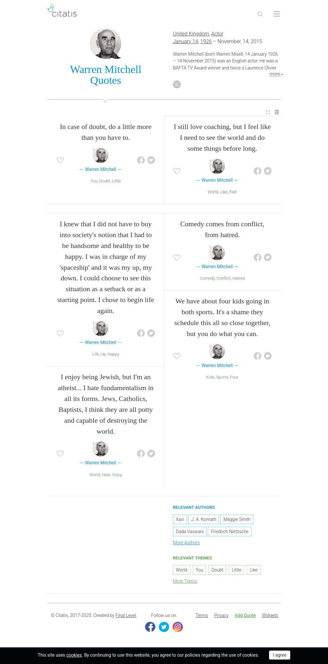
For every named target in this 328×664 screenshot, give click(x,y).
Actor (217, 34)
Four (234, 377)
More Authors (186, 542)
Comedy (207, 278)
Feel (233, 191)
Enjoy (117, 474)
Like (223, 191)
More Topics (185, 581)
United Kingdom (191, 34)
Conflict (224, 278)
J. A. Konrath (203, 519)
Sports (222, 377)
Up (103, 354)
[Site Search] (260, 14)
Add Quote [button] (245, 615)
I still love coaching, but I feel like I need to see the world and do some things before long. (222, 137)
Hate (106, 474)
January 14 (185, 41)
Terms (201, 615)
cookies (74, 655)
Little (116, 181)
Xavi (180, 519)
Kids (210, 377)
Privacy (221, 615)
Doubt (104, 181)
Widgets (270, 615)
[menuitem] (268, 112)
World (213, 191)
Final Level (126, 615)
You (93, 181)
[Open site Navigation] (277, 14)
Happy (113, 354)
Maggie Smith (236, 519)
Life (95, 354)
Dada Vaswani (190, 531)
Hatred (239, 278)
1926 (206, 41)
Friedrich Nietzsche (230, 531)
